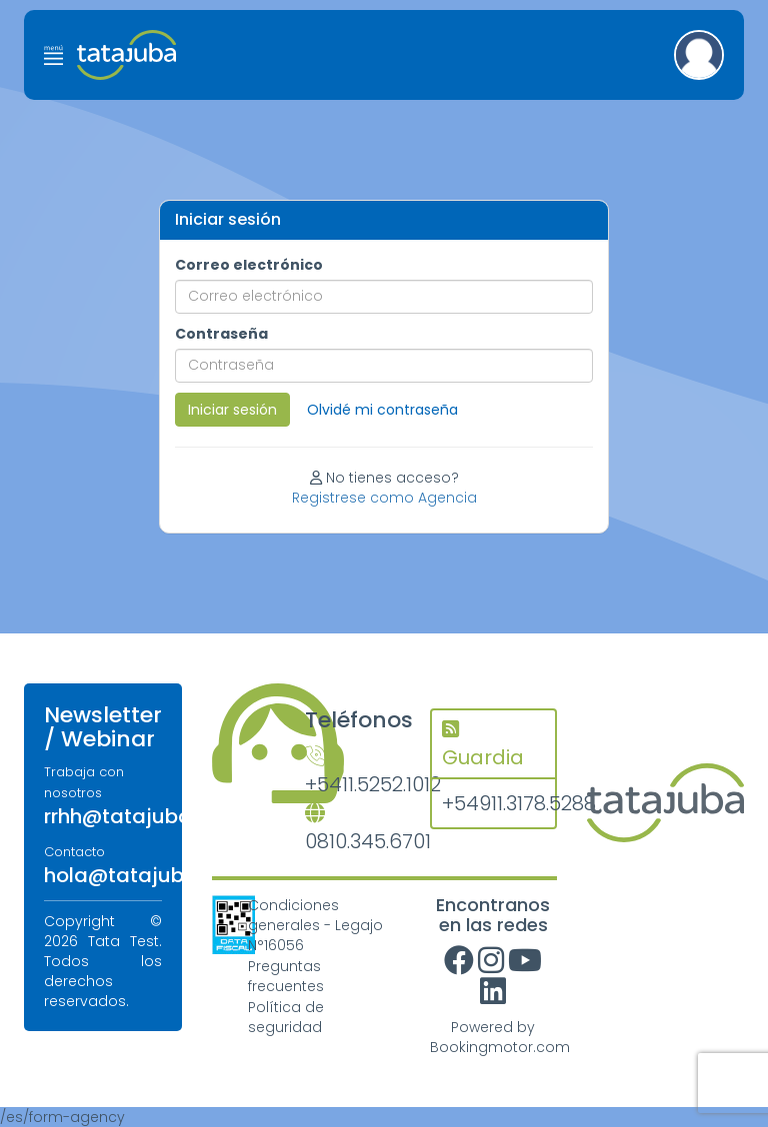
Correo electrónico (249, 265)
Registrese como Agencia (384, 498)
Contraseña (221, 334)
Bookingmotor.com (500, 1047)
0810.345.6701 (352, 829)
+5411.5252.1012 (352, 772)
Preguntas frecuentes (286, 976)
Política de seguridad (286, 1017)
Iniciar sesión (232, 410)
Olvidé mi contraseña (382, 410)
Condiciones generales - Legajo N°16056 (315, 925)
